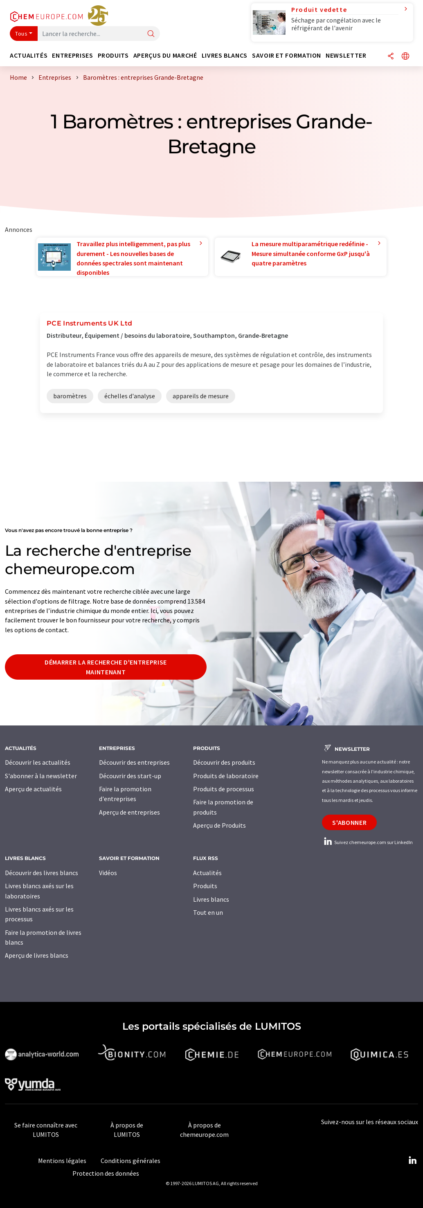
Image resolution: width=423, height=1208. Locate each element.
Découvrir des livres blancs (41, 873)
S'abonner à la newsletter (41, 776)
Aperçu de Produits (219, 825)
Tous (21, 33)
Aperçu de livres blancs (36, 955)
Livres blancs (211, 899)
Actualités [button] (28, 55)
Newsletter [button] (346, 55)
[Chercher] (151, 34)
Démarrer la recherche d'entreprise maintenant (106, 667)
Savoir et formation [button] (286, 55)
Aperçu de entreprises (129, 812)
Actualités (207, 873)
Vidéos (108, 873)
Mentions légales (62, 1160)
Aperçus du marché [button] (165, 55)
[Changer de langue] (405, 56)
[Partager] (390, 56)
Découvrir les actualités (37, 762)
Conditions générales (130, 1160)
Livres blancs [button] (225, 55)
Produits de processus (223, 789)
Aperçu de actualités (33, 789)
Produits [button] (113, 55)
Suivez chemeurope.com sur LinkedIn (367, 842)
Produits (205, 886)
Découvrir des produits (224, 762)
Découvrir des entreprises (134, 762)
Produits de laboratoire (226, 776)
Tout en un (208, 912)
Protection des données (105, 1173)
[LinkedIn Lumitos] (412, 1160)
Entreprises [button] (72, 55)
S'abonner (349, 822)
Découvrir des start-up (130, 776)
